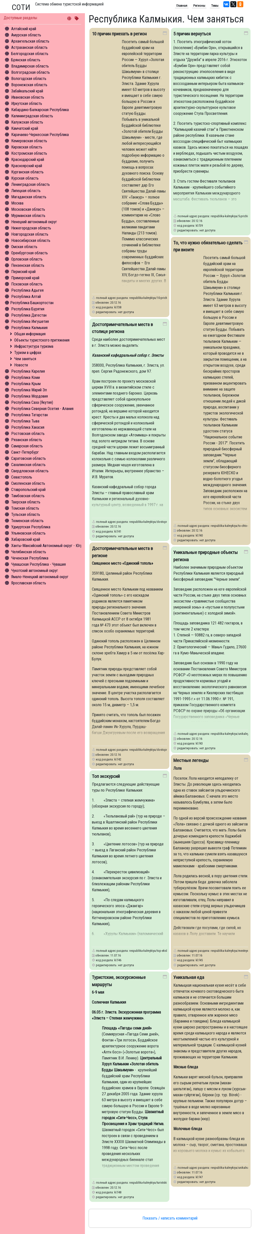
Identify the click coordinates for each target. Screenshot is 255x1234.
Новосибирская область (30, 240)
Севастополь (21, 477)
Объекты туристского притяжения (41, 340)
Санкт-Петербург (25, 452)
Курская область (25, 178)
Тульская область (25, 514)
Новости (21, 365)
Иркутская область (26, 103)
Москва (17, 203)
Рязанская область (26, 439)
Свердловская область (30, 471)
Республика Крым (26, 383)
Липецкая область (26, 190)
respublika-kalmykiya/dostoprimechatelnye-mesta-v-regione (166, 750)
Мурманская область (28, 215)
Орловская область (27, 259)
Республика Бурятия (27, 309)
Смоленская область (28, 483)
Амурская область (26, 35)
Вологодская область (28, 78)
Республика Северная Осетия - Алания (42, 408)
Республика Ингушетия (30, 321)
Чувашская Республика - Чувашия (38, 564)
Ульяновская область (28, 533)
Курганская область (27, 172)
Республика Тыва (25, 421)
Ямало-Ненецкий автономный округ (39, 576)
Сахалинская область (28, 464)
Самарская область (27, 446)
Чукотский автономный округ (34, 570)
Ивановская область (27, 97)
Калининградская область (32, 116)
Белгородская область (29, 53)
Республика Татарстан (29, 414)
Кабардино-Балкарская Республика (40, 109)
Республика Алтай (26, 296)
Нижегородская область (31, 228)
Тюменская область (27, 520)
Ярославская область (28, 583)
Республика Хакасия (27, 427)
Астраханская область (29, 47)
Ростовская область (28, 433)
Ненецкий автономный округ (34, 221)
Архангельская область (30, 41)
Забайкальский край (27, 91)
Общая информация (30, 334)
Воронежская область (29, 84)
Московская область (28, 209)
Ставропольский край (28, 489)
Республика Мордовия (29, 396)
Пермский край (23, 271)
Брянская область (25, 60)
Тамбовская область (28, 495)
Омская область (24, 246)
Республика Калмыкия (29, 327)
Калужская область (27, 122)
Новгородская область (29, 234)
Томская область (25, 508)
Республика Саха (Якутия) (32, 402)
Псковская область (27, 284)
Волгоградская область (30, 72)
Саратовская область (28, 458)
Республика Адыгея (27, 290)
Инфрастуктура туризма (33, 346)
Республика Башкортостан (32, 302)
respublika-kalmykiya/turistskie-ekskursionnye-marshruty (164, 1182)
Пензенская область (27, 265)
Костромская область (29, 153)
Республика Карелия (28, 371)
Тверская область (25, 502)
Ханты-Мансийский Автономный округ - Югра (47, 545)
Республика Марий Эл (29, 390)
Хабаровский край (25, 539)
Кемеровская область (29, 140)
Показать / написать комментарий (169, 1218)
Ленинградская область (30, 184)
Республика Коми (25, 377)
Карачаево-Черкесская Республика (40, 134)
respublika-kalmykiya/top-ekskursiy (151, 951)
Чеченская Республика (29, 558)
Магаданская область (28, 197)
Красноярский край (26, 165)
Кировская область (26, 147)
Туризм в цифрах (27, 352)
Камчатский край (24, 128)
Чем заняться (25, 358)
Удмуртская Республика (30, 527)
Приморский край (25, 277)
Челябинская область (28, 551)
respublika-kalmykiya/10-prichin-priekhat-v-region (160, 298)
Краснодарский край (27, 159)
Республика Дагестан (29, 315)
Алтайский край (23, 28)
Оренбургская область (29, 253)
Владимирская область (30, 66)
